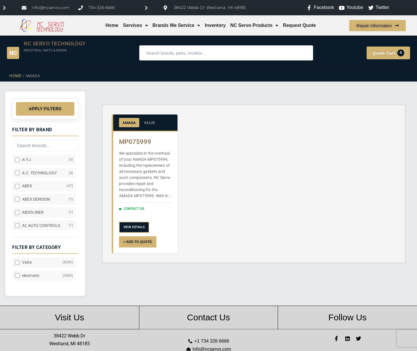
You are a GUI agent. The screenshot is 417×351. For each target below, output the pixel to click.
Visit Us (69, 317)
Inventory (215, 25)
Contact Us (208, 317)
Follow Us (347, 317)
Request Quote (299, 25)
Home (111, 25)
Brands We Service (176, 25)
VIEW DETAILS (134, 227)
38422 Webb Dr (69, 336)
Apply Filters (45, 108)
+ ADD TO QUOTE (137, 241)
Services (135, 25)
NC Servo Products (254, 25)
